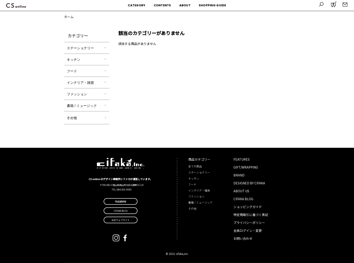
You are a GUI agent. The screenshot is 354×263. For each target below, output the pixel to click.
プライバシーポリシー (249, 222)
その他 (72, 117)
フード (72, 71)
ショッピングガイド (247, 206)
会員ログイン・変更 (247, 230)
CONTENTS (162, 5)
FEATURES (241, 159)
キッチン (73, 59)
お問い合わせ (242, 238)
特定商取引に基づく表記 (250, 214)
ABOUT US (241, 191)
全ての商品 (195, 166)
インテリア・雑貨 (80, 83)
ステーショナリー (80, 48)
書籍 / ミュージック (82, 106)
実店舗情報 (120, 201)
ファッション (77, 94)
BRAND (239, 175)
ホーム (69, 16)
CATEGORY (136, 5)
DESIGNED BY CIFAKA (249, 183)
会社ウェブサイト (121, 220)
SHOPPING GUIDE (212, 5)
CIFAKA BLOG (243, 199)
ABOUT (185, 5)
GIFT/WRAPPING (245, 167)
